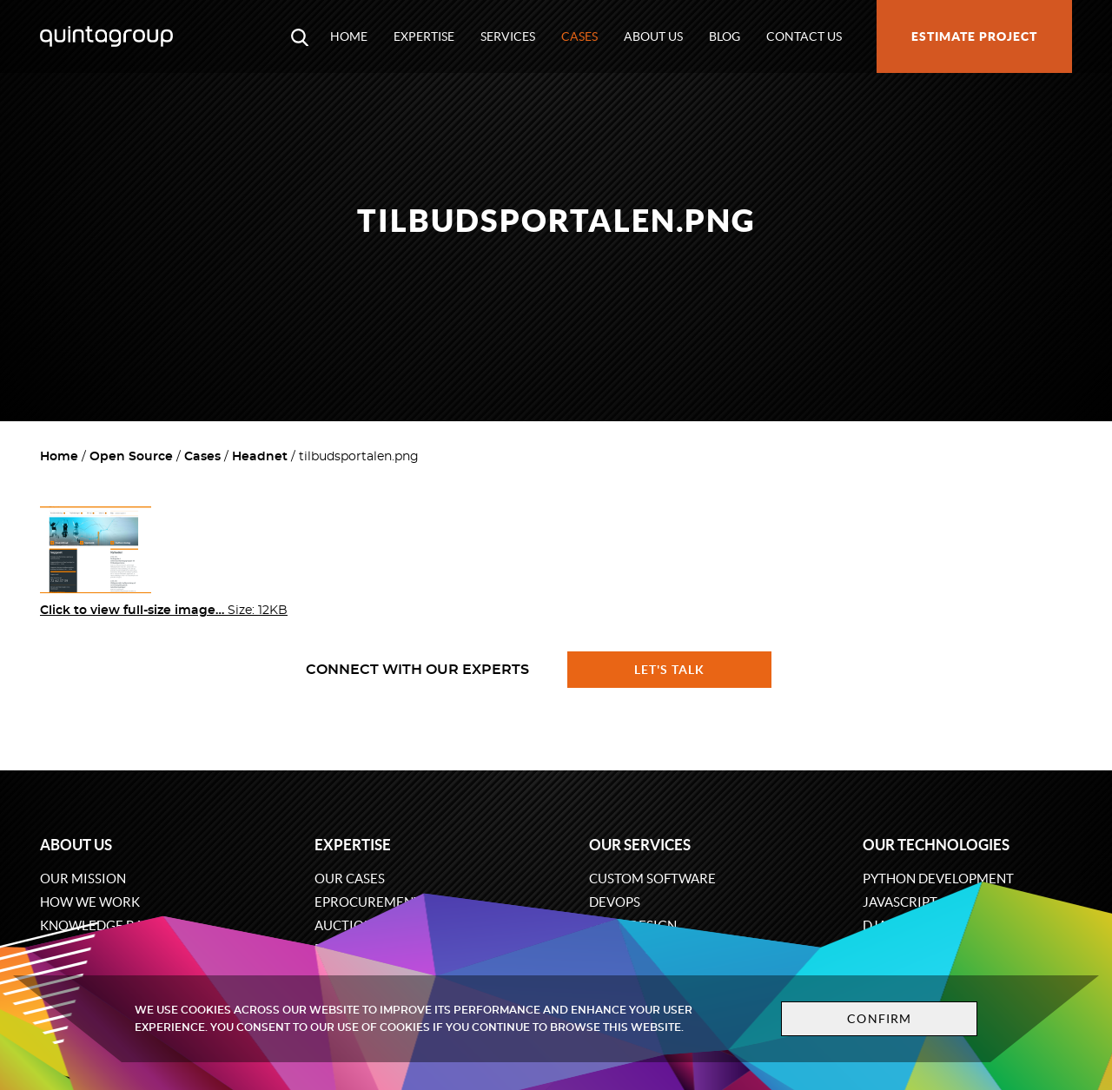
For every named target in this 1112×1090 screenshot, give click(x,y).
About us (653, 36)
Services (507, 36)
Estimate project (974, 36)
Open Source (131, 457)
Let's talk (669, 670)
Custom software (652, 878)
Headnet (260, 457)
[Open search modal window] (299, 36)
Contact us (804, 36)
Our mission (83, 878)
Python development (938, 878)
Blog (724, 36)
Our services (640, 844)
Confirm (879, 1019)
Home (348, 36)
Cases (579, 36)
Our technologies (936, 844)
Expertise (424, 36)
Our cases (349, 878)
